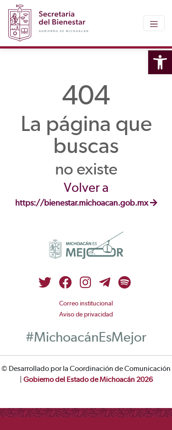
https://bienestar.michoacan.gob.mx (86, 203)
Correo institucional (86, 303)
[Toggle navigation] (154, 23)
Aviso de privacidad (86, 314)
